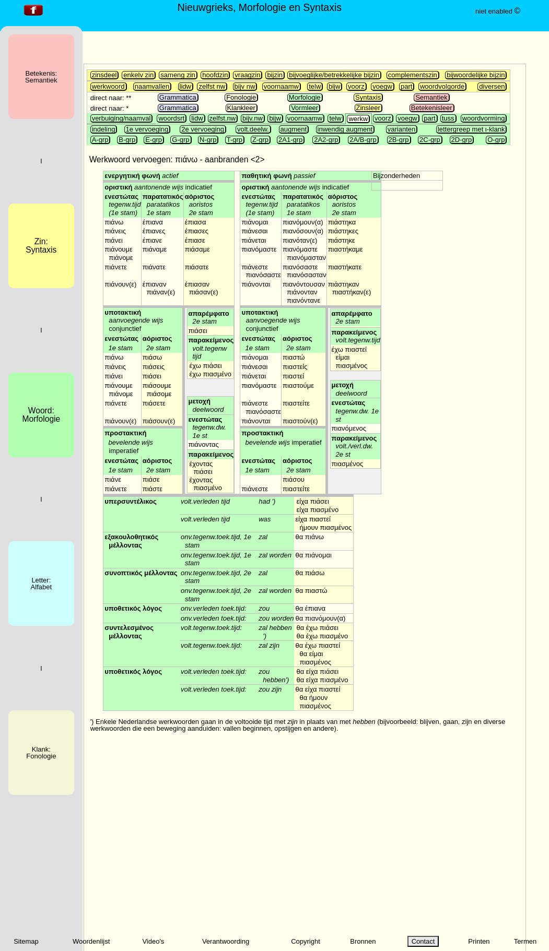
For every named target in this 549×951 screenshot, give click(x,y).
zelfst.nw (222, 118)
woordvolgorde (442, 86)
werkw (358, 119)
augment (294, 129)
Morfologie (305, 97)
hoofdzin (215, 75)
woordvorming (483, 118)
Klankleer (241, 108)
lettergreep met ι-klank (471, 129)
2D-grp (461, 140)
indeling (103, 129)
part (406, 86)
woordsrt (171, 118)
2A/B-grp (362, 140)
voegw (382, 86)
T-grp (234, 140)
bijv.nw (252, 118)
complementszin (412, 75)
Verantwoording (225, 941)
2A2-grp (326, 140)
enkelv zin (138, 75)
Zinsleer (368, 108)
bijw (334, 86)
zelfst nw (211, 86)
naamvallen (152, 86)
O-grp (496, 140)
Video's (153, 941)
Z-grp (260, 140)
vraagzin (247, 75)
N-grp (208, 140)
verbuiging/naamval (121, 118)
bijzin (275, 75)
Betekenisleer (431, 108)
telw (315, 86)
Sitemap (26, 941)
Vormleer (304, 108)
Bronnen (363, 941)
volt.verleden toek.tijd (212, 671)
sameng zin (177, 75)
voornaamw (281, 86)
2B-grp (399, 140)
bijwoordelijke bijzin (476, 75)
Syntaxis (368, 97)
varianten (401, 129)
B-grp (127, 140)
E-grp (153, 140)
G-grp (180, 140)
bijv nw (245, 86)
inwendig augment (345, 129)
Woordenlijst (91, 941)
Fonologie (241, 97)
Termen (525, 941)
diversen (492, 86)
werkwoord (108, 86)
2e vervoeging (202, 129)
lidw (185, 86)
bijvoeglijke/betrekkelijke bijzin (334, 75)
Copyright (305, 941)
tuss (448, 118)
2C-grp (429, 140)
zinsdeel (104, 75)
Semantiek (431, 97)
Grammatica (177, 97)
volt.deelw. (253, 129)
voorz (356, 86)
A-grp (100, 140)
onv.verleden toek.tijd (212, 608)
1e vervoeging (147, 129)
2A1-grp (290, 140)
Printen (478, 941)
